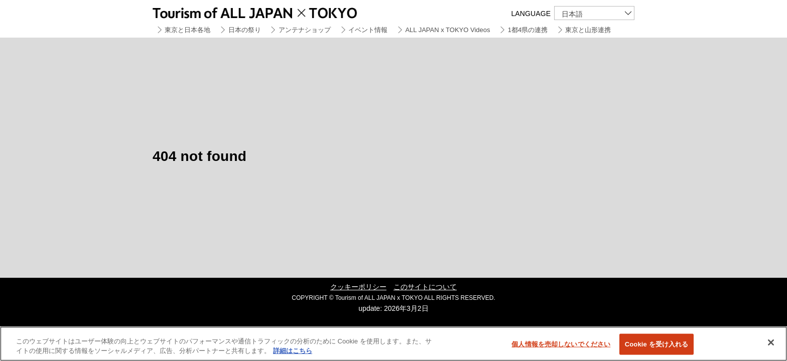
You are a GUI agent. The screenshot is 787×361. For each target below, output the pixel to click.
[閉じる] (771, 342)
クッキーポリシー (358, 287)
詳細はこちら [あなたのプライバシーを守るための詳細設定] (292, 350)
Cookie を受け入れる (657, 344)
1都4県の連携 (528, 30)
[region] (393, 343)
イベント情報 (367, 30)
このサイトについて (425, 287)
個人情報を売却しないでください (560, 344)
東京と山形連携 (588, 30)
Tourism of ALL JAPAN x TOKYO (278, 11)
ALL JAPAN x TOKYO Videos (447, 30)
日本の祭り (244, 30)
